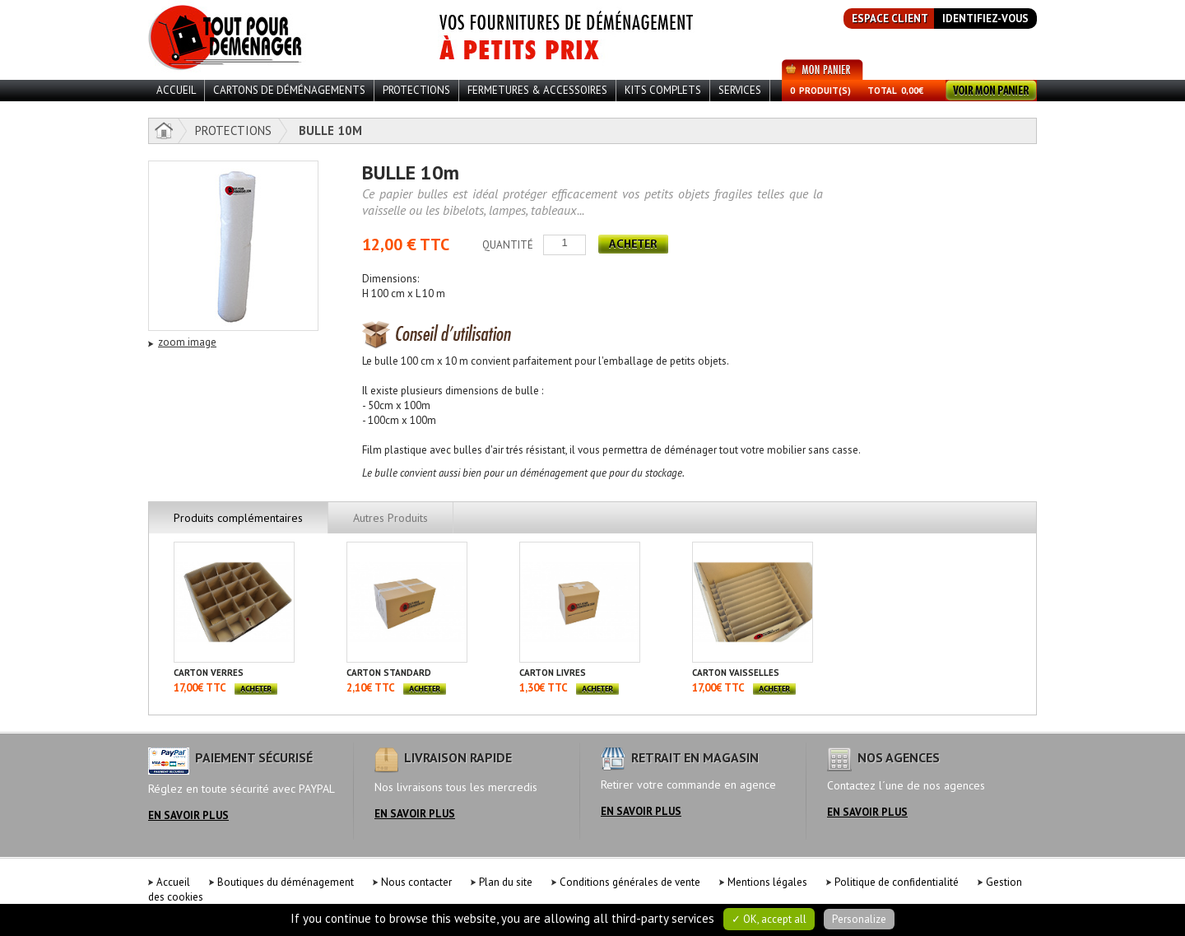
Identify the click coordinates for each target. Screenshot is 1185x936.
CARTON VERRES (209, 672)
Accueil (173, 882)
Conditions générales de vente (630, 882)
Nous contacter (416, 882)
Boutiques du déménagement (285, 882)
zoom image (187, 342)
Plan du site (505, 882)
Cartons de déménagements (289, 90)
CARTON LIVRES (552, 672)
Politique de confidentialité (896, 882)
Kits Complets (663, 90)
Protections (416, 90)
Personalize (859, 919)
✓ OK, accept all (769, 919)
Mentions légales (767, 882)
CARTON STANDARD (388, 672)
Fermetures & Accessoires (537, 90)
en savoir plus (188, 815)
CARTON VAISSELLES (735, 672)
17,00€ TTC (200, 688)
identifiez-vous (985, 19)
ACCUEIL (176, 90)
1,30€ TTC (543, 688)
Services (739, 90)
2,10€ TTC (370, 688)
